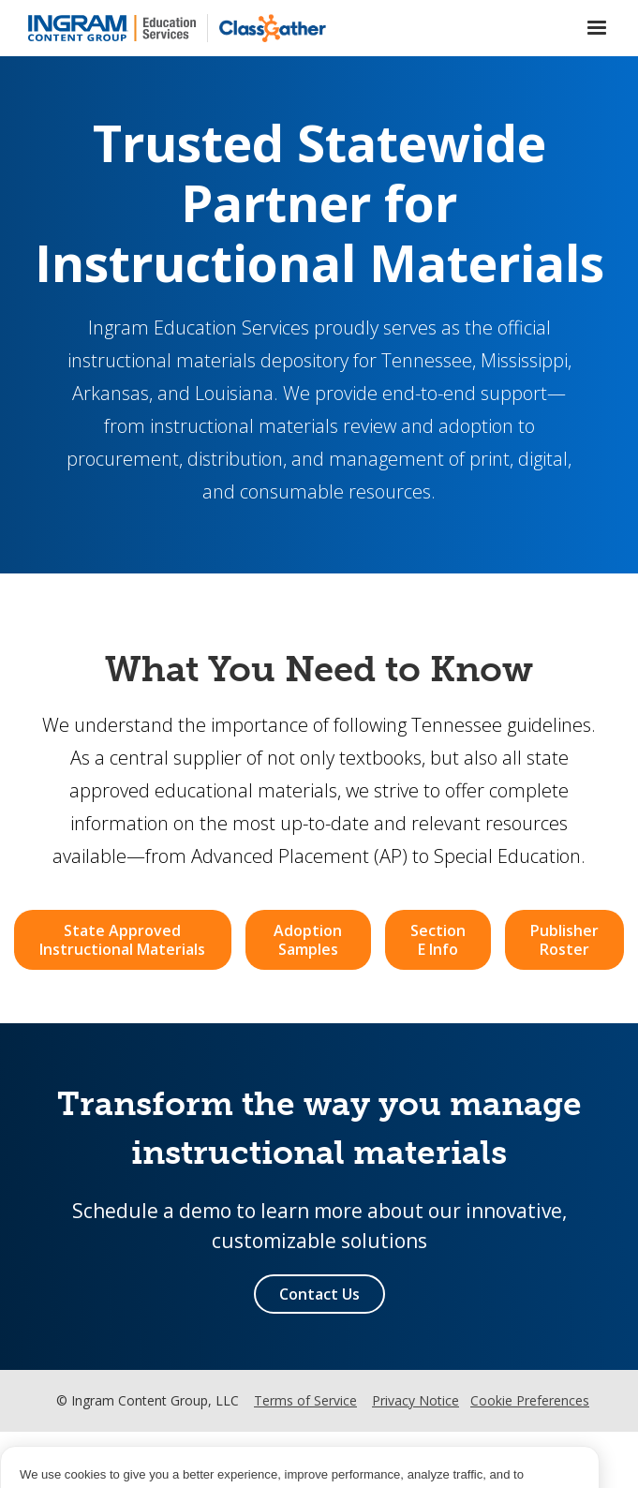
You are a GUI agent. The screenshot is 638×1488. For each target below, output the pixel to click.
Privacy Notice (415, 1400)
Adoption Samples (308, 940)
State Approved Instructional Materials (122, 940)
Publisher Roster (564, 940)
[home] (112, 28)
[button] (597, 28)
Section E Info (438, 940)
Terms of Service (305, 1400)
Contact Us (319, 1294)
